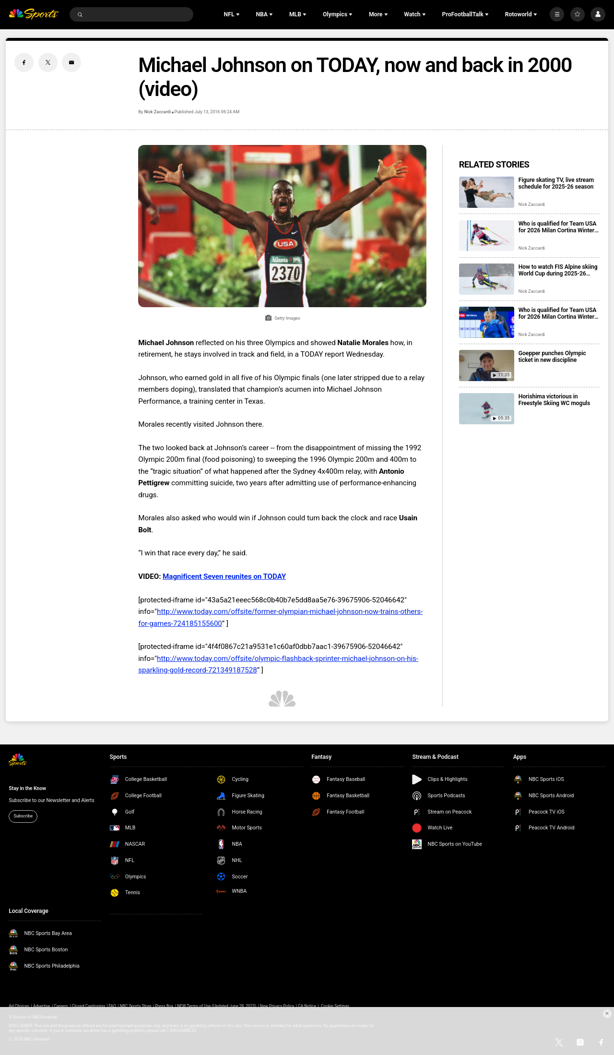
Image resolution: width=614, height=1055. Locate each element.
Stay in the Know (27, 788)
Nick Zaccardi (157, 111)
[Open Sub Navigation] (239, 14)
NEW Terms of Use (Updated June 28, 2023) (216, 1006)
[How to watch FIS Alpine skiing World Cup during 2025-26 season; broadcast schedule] (486, 279)
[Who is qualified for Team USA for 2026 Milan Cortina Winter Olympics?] (486, 236)
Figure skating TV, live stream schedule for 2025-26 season (556, 183)
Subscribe (23, 816)
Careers (61, 1006)
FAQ (112, 1006)
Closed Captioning (88, 1006)
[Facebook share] (24, 62)
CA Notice (307, 1006)
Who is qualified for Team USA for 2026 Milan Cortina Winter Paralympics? (557, 313)
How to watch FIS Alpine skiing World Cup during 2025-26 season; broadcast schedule (558, 270)
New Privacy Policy (277, 1006)
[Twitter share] (48, 62)
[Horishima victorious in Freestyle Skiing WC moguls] (486, 408)
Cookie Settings (335, 1006)
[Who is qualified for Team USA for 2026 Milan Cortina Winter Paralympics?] (486, 322)
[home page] (34, 15)
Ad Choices (19, 1006)
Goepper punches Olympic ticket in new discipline (552, 356)
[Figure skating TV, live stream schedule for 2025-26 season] (486, 192)
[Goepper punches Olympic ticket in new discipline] (486, 365)
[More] (557, 14)
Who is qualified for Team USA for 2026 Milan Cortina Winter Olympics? (557, 227)
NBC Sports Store (136, 1006)
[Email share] (71, 62)
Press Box (164, 1006)
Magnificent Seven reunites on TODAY (224, 576)
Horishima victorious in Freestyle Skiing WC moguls (554, 400)
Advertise (41, 1006)
